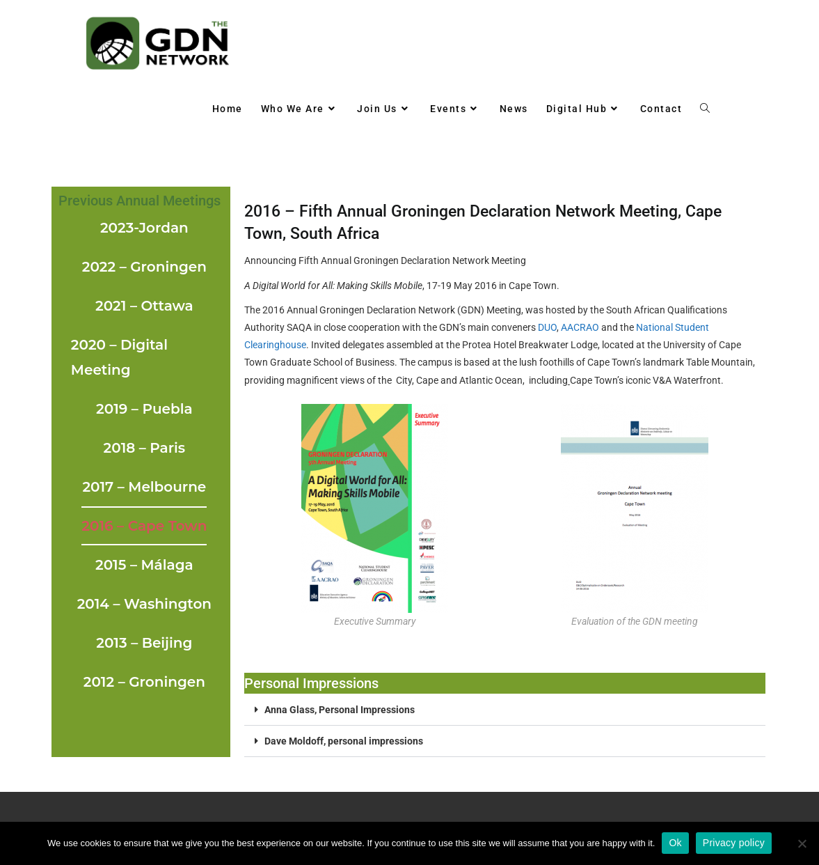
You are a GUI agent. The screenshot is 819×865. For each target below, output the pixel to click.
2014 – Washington (144, 603)
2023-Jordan (144, 227)
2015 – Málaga (144, 564)
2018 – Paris (145, 447)
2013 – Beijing (144, 642)
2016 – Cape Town (144, 525)
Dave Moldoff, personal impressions (343, 741)
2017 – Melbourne (144, 486)
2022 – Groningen (144, 266)
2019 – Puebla (144, 408)
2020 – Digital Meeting (119, 357)
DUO (547, 327)
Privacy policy (734, 842)
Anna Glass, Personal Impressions (339, 709)
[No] (802, 843)
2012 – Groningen (144, 681)
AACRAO (580, 327)
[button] (504, 710)
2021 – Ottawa (144, 305)
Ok (675, 842)
